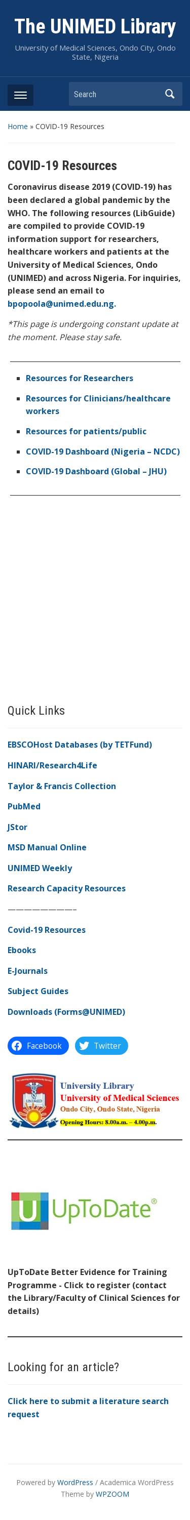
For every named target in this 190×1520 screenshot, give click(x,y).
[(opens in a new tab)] (103, 451)
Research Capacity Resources (67, 888)
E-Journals (28, 970)
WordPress (75, 1482)
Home (18, 126)
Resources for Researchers (79, 378)
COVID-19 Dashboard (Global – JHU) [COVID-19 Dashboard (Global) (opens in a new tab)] (96, 471)
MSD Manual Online (47, 847)
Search (169, 94)
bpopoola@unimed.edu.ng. (62, 303)
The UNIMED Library (95, 26)
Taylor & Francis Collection (62, 786)
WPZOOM (112, 1494)
